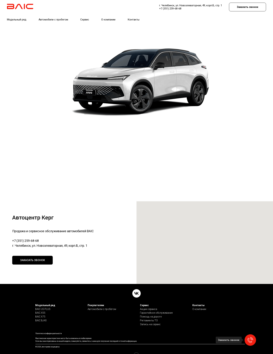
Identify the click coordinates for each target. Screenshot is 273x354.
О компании (199, 302)
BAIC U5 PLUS (42, 302)
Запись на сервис (150, 317)
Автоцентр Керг (49, 6)
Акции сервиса (148, 302)
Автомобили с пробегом (102, 302)
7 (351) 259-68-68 (158, 6)
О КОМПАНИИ (101, 16)
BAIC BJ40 (41, 313)
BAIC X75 (40, 309)
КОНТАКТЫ (122, 16)
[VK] (136, 286)
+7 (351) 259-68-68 (25, 241)
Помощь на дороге (151, 309)
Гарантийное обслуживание (156, 305)
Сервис (144, 298)
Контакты (198, 298)
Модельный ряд (45, 298)
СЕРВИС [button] (80, 16)
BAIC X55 (40, 305)
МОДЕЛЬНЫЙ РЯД (18, 16)
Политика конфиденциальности (48, 326)
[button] (249, 6)
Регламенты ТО (149, 313)
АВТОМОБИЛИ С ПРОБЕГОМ (52, 16)
